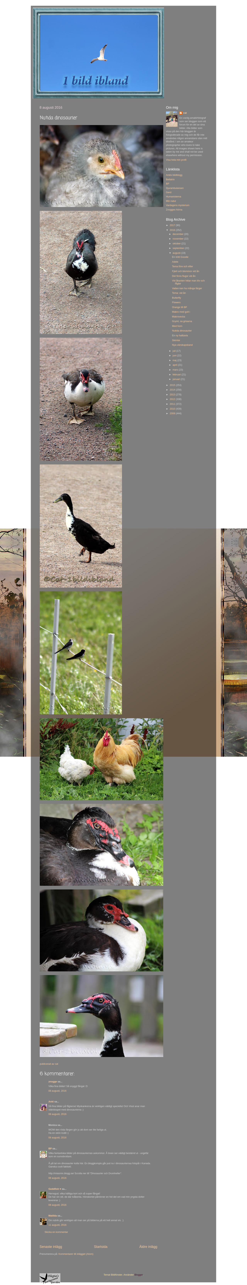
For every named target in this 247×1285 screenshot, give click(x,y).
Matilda (52, 1215)
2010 (173, 408)
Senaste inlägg (51, 1247)
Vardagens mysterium (177, 205)
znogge (52, 1081)
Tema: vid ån (179, 293)
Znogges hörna (174, 209)
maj (175, 360)
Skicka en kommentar (56, 1232)
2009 (173, 413)
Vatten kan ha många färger (187, 288)
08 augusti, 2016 (57, 1091)
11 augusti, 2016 (57, 1225)
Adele (175, 262)
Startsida (100, 1247)
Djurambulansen (175, 188)
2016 (173, 230)
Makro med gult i (181, 312)
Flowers (176, 302)
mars (176, 369)
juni (175, 355)
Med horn (177, 326)
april (175, 365)
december (178, 234)
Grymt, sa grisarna (182, 321)
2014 (173, 389)
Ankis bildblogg (174, 175)
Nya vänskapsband (182, 345)
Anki (51, 1101)
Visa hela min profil (176, 160)
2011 (173, 404)
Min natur (171, 201)
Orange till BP (179, 307)
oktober (177, 243)
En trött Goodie (180, 257)
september (179, 248)
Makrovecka (178, 316)
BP (50, 1148)
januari (177, 379)
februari (177, 374)
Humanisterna (173, 196)
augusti (177, 253)
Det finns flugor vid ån (183, 276)
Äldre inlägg (148, 1247)
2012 (173, 399)
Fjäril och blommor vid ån (185, 271)
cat (185, 113)
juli (174, 351)
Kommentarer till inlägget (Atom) (75, 1254)
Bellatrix (170, 179)
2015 (173, 385)
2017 (173, 225)
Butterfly (176, 297)
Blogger (138, 1274)
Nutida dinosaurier (182, 330)
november (178, 238)
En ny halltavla (180, 335)
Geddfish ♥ (54, 1189)
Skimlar (176, 340)
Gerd (168, 192)
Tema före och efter (182, 266)
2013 (173, 394)
